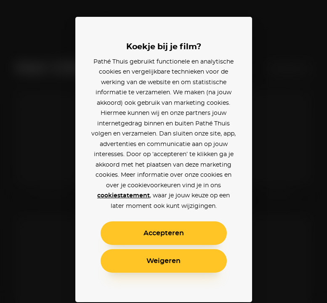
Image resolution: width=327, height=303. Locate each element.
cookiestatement (123, 196)
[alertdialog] (163, 151)
